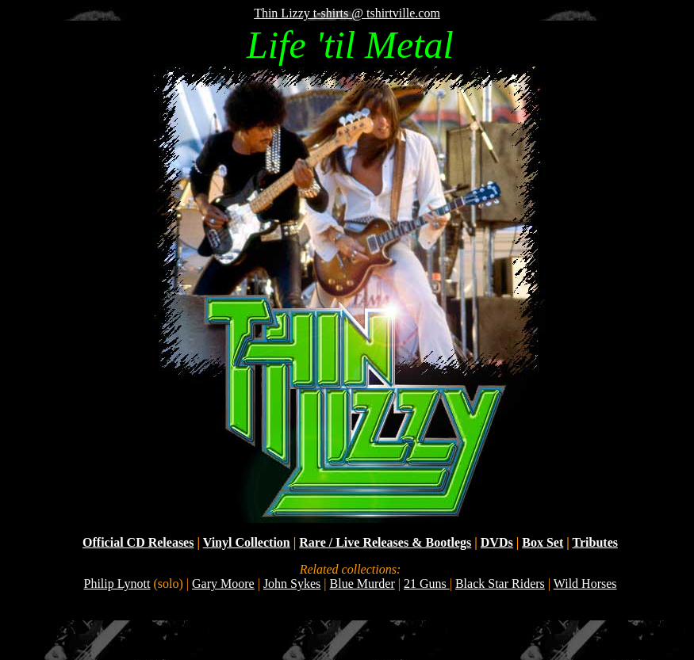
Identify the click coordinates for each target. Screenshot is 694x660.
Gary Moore (223, 583)
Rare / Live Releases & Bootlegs (385, 542)
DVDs (497, 542)
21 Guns (427, 583)
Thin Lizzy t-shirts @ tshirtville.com (347, 13)
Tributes (594, 542)
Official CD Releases (138, 542)
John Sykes (291, 583)
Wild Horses (585, 583)
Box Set (542, 542)
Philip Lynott (116, 583)
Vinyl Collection (246, 542)
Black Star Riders (500, 583)
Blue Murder (362, 583)
